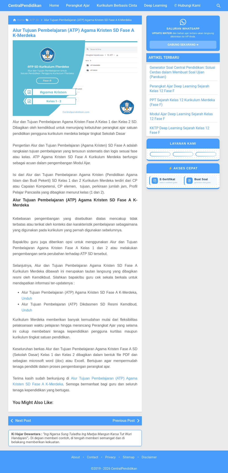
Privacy (110, 457)
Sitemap (128, 457)
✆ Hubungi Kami (187, 5)
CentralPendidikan (24, 5)
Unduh (27, 298)
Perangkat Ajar (78, 5)
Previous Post (124, 420)
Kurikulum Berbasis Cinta (117, 5)
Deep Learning (155, 5)
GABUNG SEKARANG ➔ (183, 44)
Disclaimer (149, 457)
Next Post (23, 420)
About (75, 457)
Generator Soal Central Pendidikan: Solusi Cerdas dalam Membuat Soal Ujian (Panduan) (182, 72)
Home (54, 5)
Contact (92, 457)
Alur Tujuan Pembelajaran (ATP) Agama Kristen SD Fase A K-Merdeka (73, 33)
